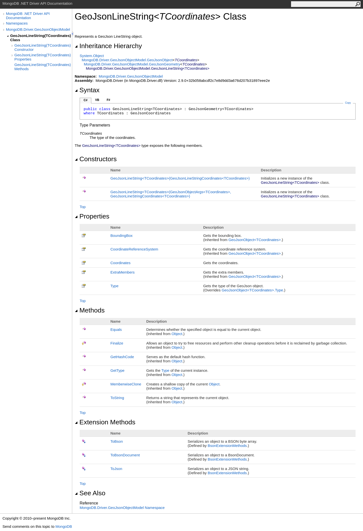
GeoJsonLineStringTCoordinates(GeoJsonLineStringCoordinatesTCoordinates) (180, 178)
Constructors (96, 159)
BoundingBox (121, 235)
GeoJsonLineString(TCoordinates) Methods (42, 66)
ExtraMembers (122, 272)
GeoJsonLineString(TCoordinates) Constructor (42, 47)
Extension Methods (105, 422)
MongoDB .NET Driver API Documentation (28, 15)
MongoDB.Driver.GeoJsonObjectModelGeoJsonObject (127, 60)
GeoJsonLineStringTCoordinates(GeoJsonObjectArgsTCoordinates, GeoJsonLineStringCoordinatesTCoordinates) (170, 194)
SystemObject (92, 56)
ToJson (116, 469)
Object (176, 334)
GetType (117, 370)
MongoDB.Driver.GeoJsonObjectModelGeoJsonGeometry (132, 64)
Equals (116, 329)
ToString (117, 398)
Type (114, 286)
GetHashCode (122, 357)
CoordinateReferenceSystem (134, 249)
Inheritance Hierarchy (108, 46)
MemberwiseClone (125, 384)
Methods (90, 310)
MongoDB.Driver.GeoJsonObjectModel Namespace (122, 507)
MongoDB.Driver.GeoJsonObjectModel (38, 29)
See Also (90, 493)
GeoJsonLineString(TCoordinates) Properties (42, 57)
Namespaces (17, 23)
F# (108, 100)
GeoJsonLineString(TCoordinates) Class (40, 37)
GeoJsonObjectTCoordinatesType (252, 290)
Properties (92, 216)
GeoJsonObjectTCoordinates (255, 240)
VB (97, 100)
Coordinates (120, 263)
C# (85, 100)
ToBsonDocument (125, 455)
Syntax (87, 90)
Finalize (116, 343)
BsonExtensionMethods (227, 445)
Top (83, 207)
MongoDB (63, 526)
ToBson (116, 441)
